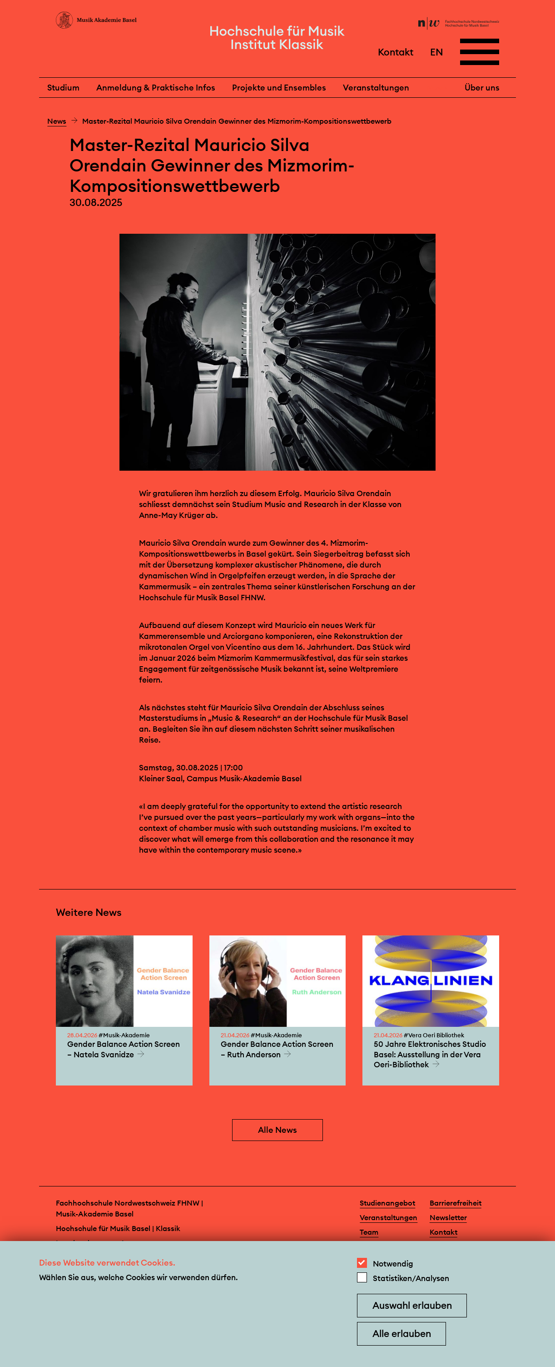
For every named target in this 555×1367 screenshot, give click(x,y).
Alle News (277, 1130)
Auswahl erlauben (412, 1305)
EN (436, 51)
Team (369, 1231)
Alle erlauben (401, 1333)
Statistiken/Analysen (411, 1278)
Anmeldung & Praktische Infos (155, 87)
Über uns (482, 87)
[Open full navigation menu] (479, 52)
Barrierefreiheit (455, 1202)
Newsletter (448, 1217)
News (437, 87)
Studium (63, 87)
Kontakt (395, 51)
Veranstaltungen (376, 87)
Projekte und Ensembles (279, 87)
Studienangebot (387, 1202)
